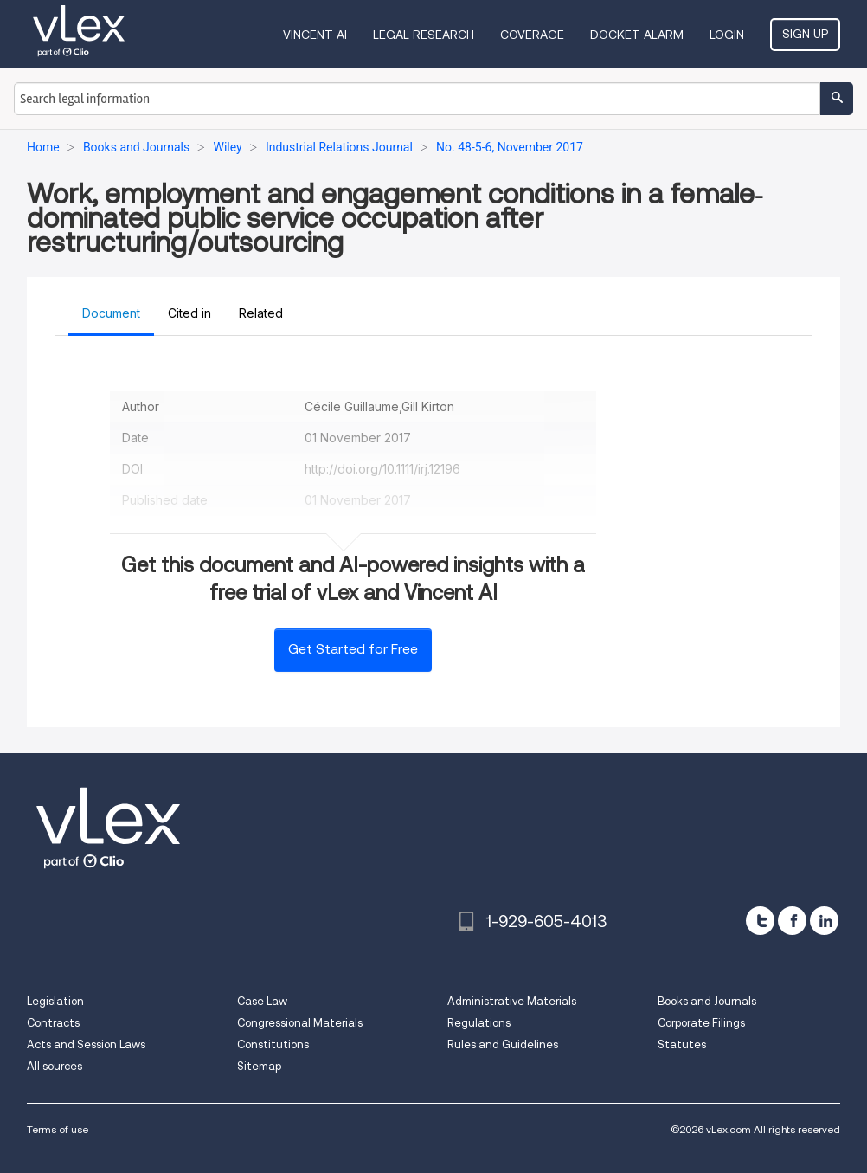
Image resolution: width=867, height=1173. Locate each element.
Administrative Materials (511, 1001)
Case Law (262, 1001)
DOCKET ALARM (637, 35)
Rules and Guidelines (502, 1044)
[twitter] (760, 920)
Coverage (532, 35)
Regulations (479, 1022)
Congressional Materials (300, 1022)
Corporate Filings (701, 1022)
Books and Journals (707, 1001)
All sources (54, 1066)
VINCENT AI (315, 35)
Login (727, 35)
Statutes (682, 1044)
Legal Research (423, 35)
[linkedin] (824, 920)
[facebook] (792, 920)
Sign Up (805, 34)
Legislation (55, 1001)
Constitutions (273, 1044)
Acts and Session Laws (86, 1044)
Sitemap (259, 1066)
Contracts (53, 1022)
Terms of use (57, 1129)
